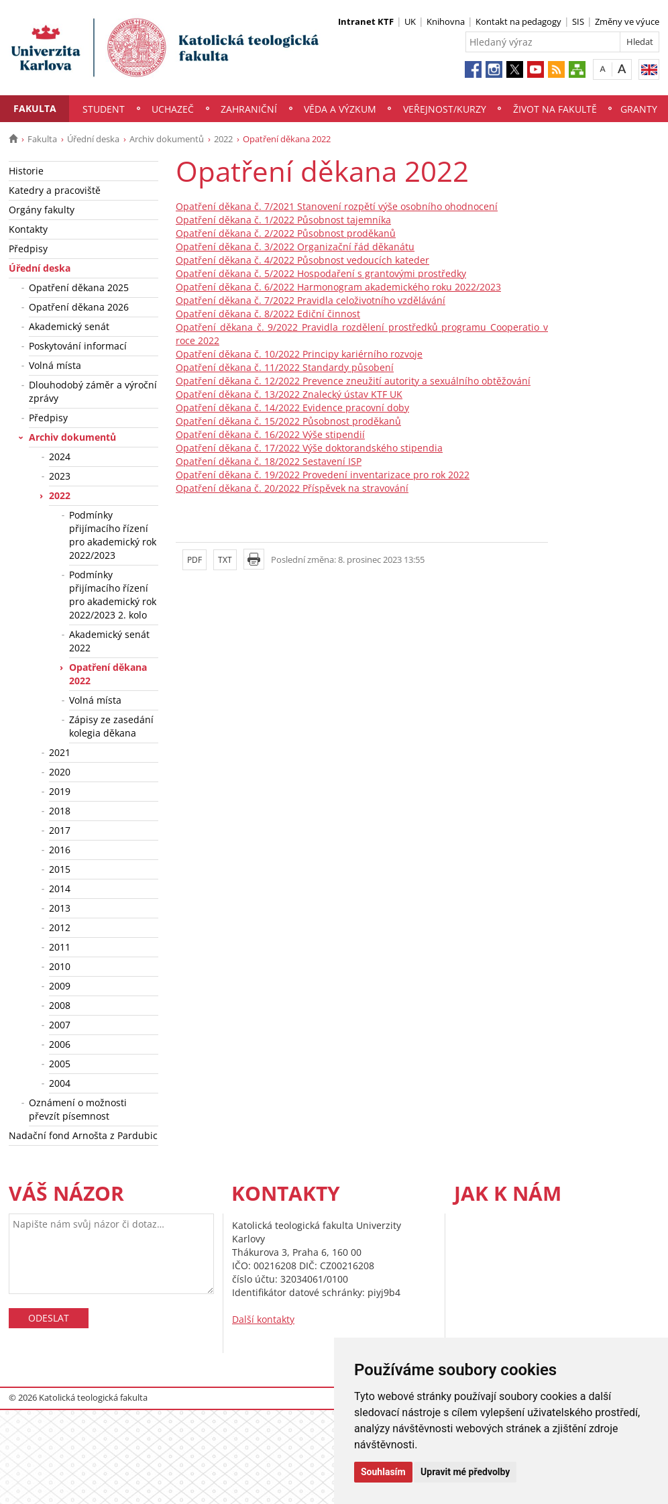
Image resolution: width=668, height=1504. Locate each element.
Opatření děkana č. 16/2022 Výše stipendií (270, 434)
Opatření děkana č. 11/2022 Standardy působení (285, 367)
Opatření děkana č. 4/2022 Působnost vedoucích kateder (302, 260)
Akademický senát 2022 (109, 641)
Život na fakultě (555, 109)
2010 (59, 966)
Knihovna (446, 21)
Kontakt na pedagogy (518, 21)
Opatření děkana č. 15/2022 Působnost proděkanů (288, 421)
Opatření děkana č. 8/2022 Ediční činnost (268, 313)
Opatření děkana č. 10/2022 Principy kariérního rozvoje (299, 353)
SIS (578, 21)
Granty (638, 109)
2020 (59, 771)
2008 (59, 1005)
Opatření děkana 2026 (79, 307)
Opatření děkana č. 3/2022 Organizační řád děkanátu (295, 246)
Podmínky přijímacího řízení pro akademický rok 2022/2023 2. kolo (112, 594)
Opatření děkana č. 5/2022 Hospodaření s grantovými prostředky (321, 273)
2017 (59, 830)
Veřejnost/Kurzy (444, 109)
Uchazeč (173, 109)
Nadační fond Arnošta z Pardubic (83, 1135)
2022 (223, 139)
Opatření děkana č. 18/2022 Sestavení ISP (268, 461)
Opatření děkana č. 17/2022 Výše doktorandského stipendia (309, 447)
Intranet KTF (366, 21)
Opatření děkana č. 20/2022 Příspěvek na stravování (292, 488)
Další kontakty (263, 1319)
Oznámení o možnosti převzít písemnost (78, 1109)
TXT (225, 560)
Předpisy (28, 248)
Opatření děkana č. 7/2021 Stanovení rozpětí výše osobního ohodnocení (337, 206)
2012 (59, 927)
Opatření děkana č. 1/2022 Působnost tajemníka (283, 219)
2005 (59, 1063)
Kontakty (28, 229)
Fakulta (34, 108)
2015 (59, 869)
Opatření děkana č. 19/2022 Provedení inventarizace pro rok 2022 (322, 474)
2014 (59, 888)
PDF (194, 560)
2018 (59, 810)
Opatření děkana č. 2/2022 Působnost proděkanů (286, 233)
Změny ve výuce (627, 21)
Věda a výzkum (340, 109)
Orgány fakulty (41, 209)
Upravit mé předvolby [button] (465, 1471)
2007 (59, 1024)
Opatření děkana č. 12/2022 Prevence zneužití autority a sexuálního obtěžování (353, 380)
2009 (59, 985)
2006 (59, 1044)
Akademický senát (69, 326)
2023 (59, 476)
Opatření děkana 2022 (108, 674)
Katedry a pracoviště (55, 190)
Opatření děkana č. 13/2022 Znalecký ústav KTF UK (289, 394)
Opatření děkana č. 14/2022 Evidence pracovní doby (292, 407)
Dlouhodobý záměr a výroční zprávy (93, 391)
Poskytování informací (78, 345)
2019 (59, 791)
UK (410, 21)
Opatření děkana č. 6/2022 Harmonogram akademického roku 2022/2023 (338, 286)
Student (103, 109)
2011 (59, 947)
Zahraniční (249, 109)
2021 (59, 752)
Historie (26, 170)
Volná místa (55, 365)
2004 (59, 1083)
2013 (59, 908)
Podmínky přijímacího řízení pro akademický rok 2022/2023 (112, 534)
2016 (59, 849)
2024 (59, 456)
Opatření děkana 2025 (79, 287)
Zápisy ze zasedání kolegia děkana (111, 726)
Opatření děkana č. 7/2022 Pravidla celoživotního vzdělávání (310, 300)
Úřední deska (93, 139)
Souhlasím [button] (383, 1471)
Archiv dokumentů (166, 139)
